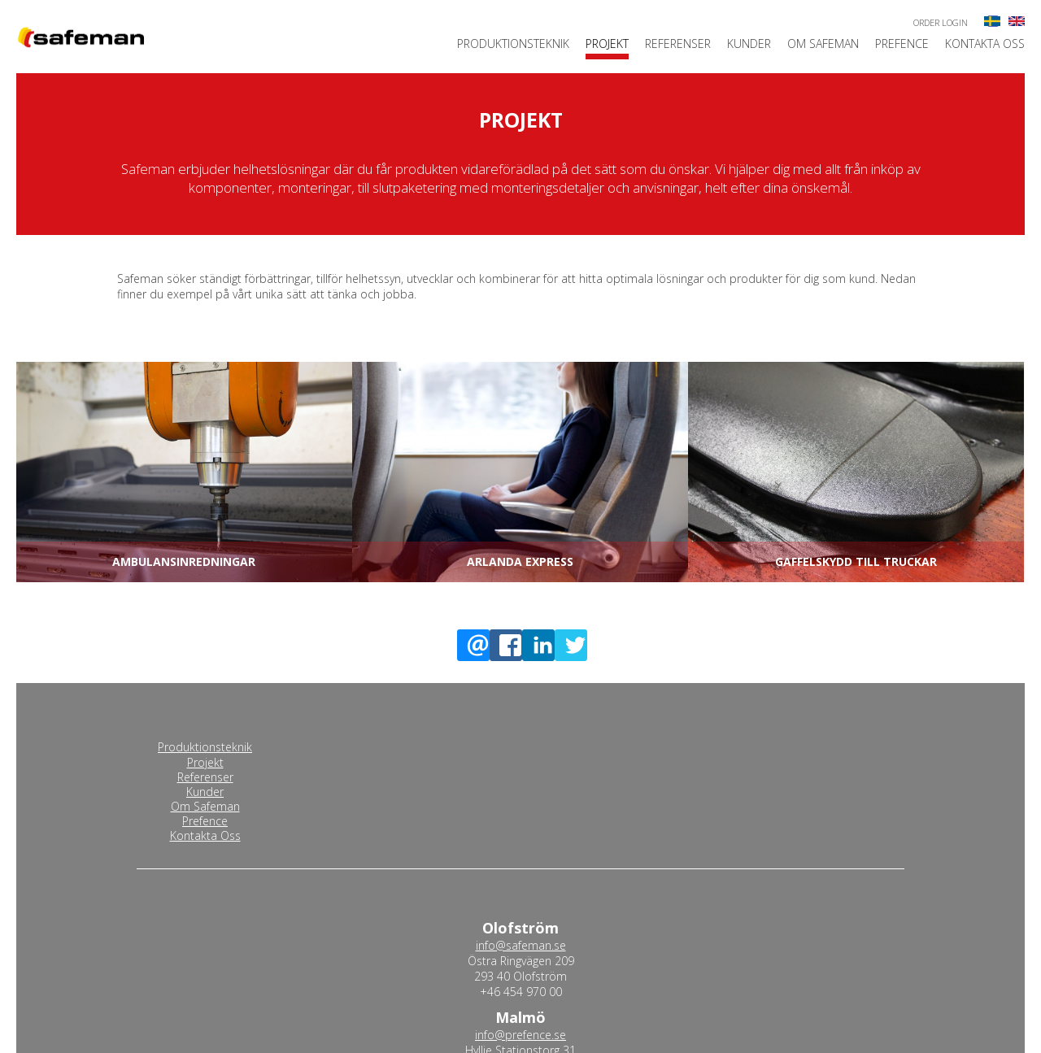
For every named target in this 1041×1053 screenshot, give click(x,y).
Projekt (607, 44)
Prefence (902, 44)
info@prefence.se (520, 1034)
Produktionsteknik (513, 44)
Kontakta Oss (985, 44)
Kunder (749, 44)
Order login (940, 22)
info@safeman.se (521, 945)
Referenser (678, 44)
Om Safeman (823, 44)
